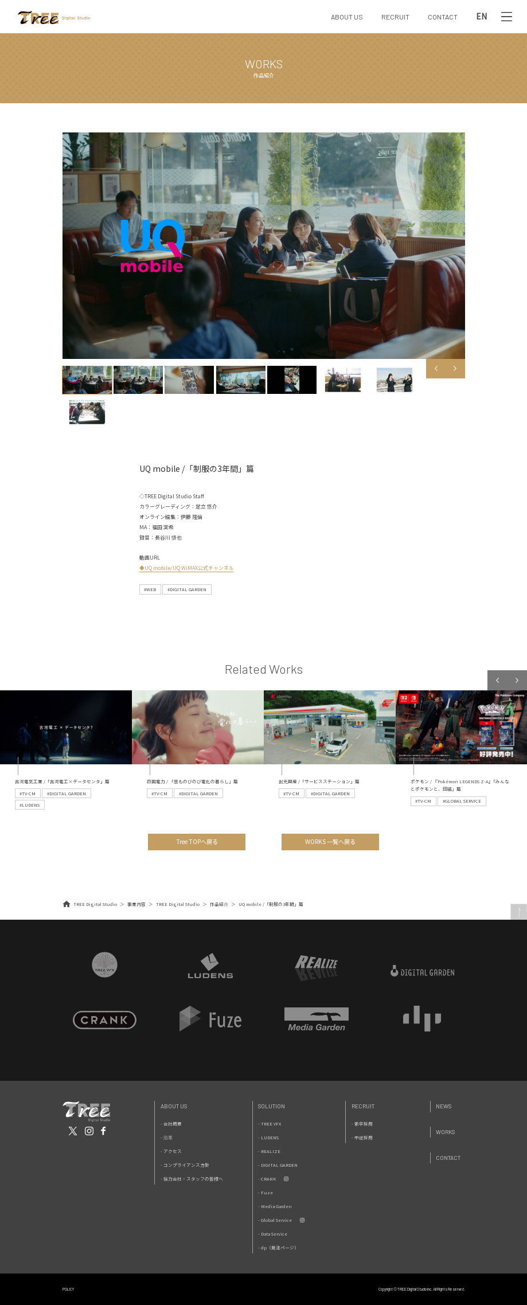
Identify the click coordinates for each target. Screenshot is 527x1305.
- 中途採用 (362, 1137)
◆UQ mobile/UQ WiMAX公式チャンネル (186, 568)
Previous (436, 368)
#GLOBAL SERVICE (462, 801)
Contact (448, 1157)
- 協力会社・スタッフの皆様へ (192, 1178)
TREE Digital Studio (95, 904)
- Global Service (275, 1220)
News (443, 1106)
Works (445, 1131)
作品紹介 (219, 904)
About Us (174, 1106)
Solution (271, 1106)
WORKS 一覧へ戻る (330, 841)
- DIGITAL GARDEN (278, 1165)
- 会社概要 (171, 1123)
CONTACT (443, 17)
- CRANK (267, 1178)
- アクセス (171, 1151)
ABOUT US (347, 17)
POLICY (69, 1289)
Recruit (363, 1106)
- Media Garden (275, 1206)
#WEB (150, 589)
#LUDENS (29, 805)
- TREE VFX (269, 1123)
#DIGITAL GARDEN (186, 589)
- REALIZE (269, 1151)
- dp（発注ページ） (278, 1247)
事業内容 (136, 904)
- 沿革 (167, 1137)
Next (454, 368)
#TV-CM (27, 793)
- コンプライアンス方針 (185, 1165)
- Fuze (265, 1192)
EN (481, 16)
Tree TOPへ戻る (197, 841)
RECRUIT (395, 17)
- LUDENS (268, 1137)
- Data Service (272, 1233)
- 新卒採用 (362, 1123)
